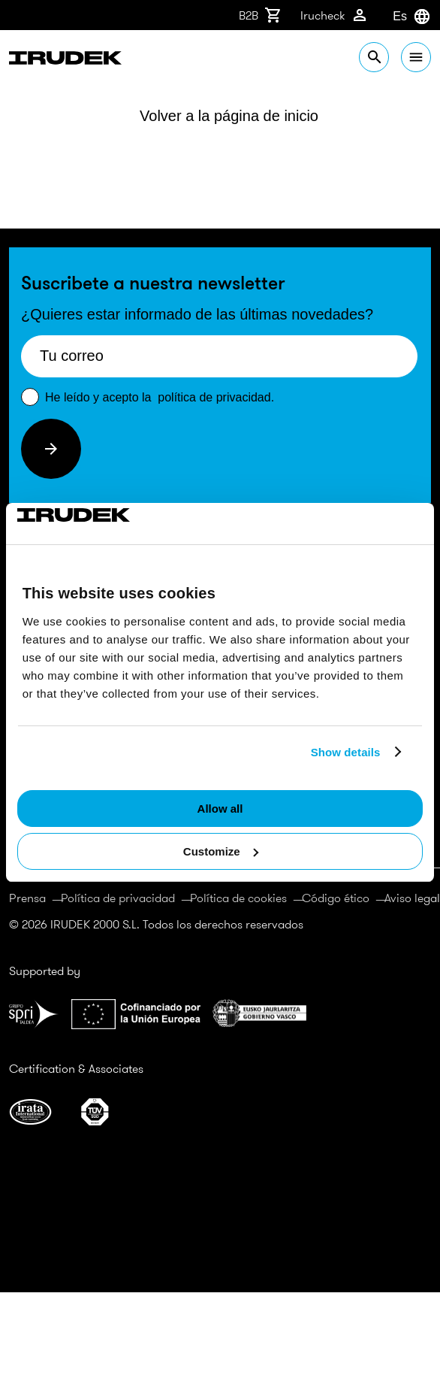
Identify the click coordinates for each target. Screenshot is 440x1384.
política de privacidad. (216, 397)
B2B (260, 15)
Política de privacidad (118, 897)
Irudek (65, 60)
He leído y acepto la (159, 397)
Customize (220, 851)
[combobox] (392, 17)
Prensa (27, 897)
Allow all (220, 808)
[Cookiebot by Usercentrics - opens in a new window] (83, 524)
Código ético (335, 897)
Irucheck (334, 15)
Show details (346, 752)
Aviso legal (412, 897)
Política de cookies (238, 897)
